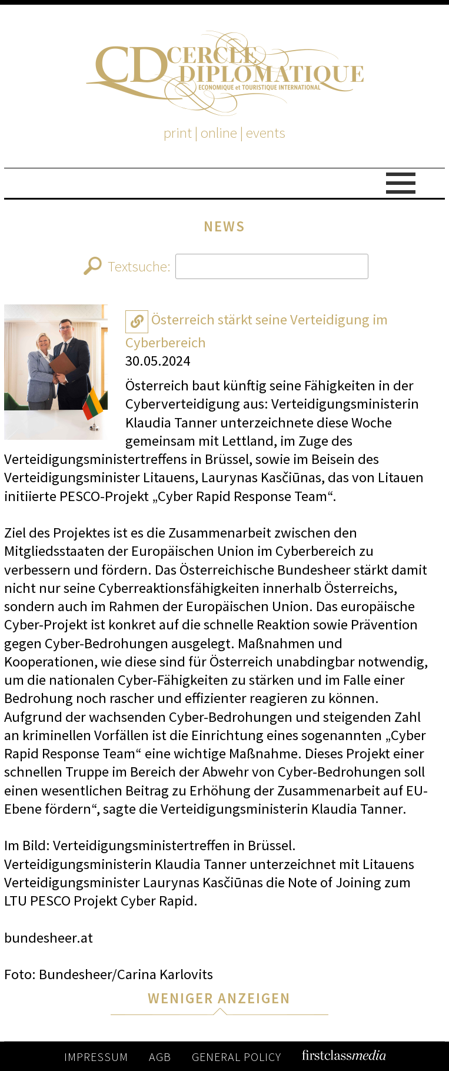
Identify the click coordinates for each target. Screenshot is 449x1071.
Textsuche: (226, 266)
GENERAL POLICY (236, 1056)
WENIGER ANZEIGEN (219, 998)
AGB (160, 1056)
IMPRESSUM (96, 1056)
